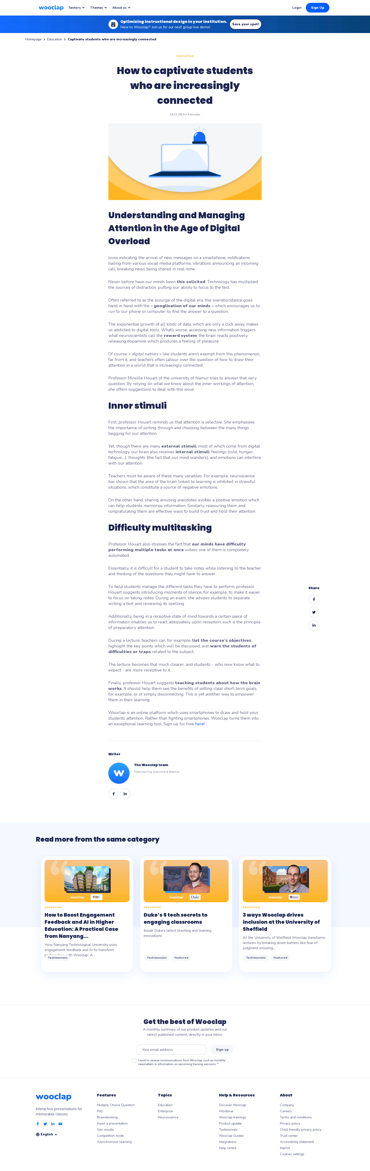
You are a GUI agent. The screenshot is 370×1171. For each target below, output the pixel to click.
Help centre (227, 1148)
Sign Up (317, 7)
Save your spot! (245, 24)
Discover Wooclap (232, 1105)
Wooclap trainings (232, 1117)
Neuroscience (168, 1117)
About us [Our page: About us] (121, 7)
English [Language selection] (49, 1134)
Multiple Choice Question (116, 1105)
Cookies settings (292, 1154)
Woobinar (226, 1111)
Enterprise (165, 1111)
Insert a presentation (112, 1123)
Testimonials (228, 1129)
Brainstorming (107, 1117)
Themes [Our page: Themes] (98, 7)
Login (297, 7)
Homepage (33, 39)
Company (287, 1105)
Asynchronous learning (114, 1142)
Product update (230, 1123)
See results (105, 1129)
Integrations (227, 1142)
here (199, 724)
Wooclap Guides (231, 1135)
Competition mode (110, 1135)
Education (54, 39)
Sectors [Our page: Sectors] (77, 7)
